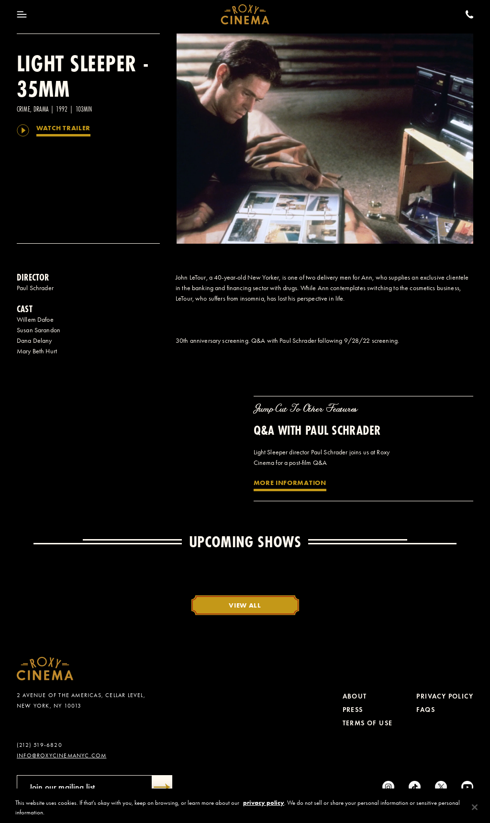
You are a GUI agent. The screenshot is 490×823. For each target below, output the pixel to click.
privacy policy (263, 811)
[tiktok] (415, 787)
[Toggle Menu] (22, 14)
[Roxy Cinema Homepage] (245, 14)
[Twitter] (441, 787)
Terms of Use (368, 723)
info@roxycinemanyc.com (61, 755)
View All (245, 605)
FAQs (425, 710)
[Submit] (162, 787)
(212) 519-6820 (39, 745)
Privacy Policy (444, 696)
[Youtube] (467, 787)
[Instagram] (388, 787)
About (355, 696)
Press (353, 710)
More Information (290, 482)
